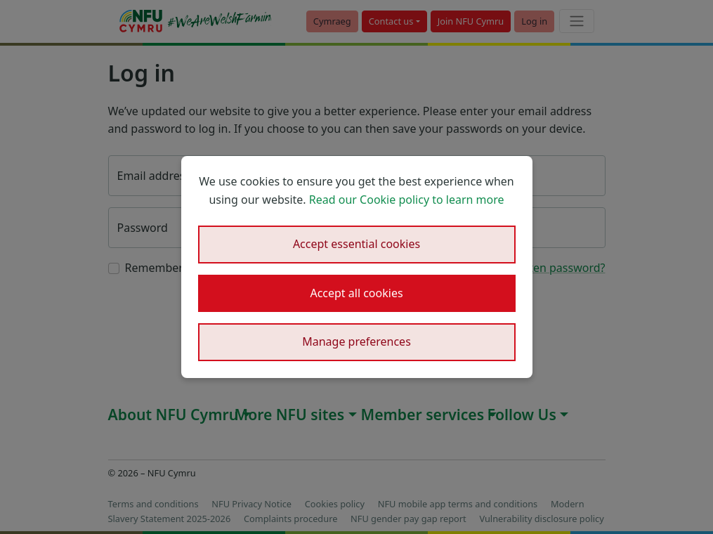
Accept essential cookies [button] (356, 244)
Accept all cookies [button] (356, 293)
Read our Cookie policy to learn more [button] (406, 199)
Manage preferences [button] (356, 341)
